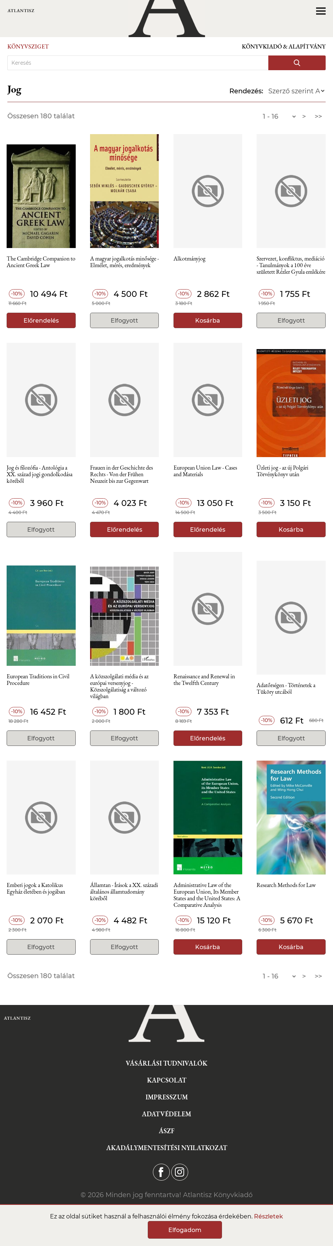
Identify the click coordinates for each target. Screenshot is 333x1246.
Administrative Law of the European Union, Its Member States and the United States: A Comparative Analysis (206, 894)
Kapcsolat (166, 1080)
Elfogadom (184, 1230)
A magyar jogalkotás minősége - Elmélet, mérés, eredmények (124, 262)
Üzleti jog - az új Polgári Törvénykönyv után (282, 471)
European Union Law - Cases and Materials (205, 471)
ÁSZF (167, 1131)
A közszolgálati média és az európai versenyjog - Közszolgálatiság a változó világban (119, 685)
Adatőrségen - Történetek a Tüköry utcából (286, 689)
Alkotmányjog (189, 258)
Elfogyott (124, 320)
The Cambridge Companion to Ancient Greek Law (41, 262)
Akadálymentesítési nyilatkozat (166, 1147)
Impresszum (167, 1097)
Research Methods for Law (286, 885)
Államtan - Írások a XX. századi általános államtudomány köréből (124, 892)
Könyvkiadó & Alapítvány (284, 46)
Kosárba (207, 320)
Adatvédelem (166, 1114)
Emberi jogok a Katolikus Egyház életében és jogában (36, 888)
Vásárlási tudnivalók (166, 1063)
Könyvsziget (28, 46)
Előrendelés (41, 320)
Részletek (268, 1216)
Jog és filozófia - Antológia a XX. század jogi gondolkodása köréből (39, 474)
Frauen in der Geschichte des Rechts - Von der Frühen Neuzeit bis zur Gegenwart (121, 474)
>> (318, 116)
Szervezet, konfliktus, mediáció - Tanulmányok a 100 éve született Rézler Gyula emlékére (291, 265)
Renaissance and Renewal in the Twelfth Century (204, 680)
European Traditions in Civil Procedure (38, 680)
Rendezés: (246, 91)
